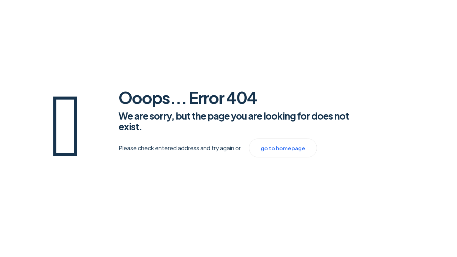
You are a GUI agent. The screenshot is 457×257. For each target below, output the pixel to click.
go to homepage (283, 148)
